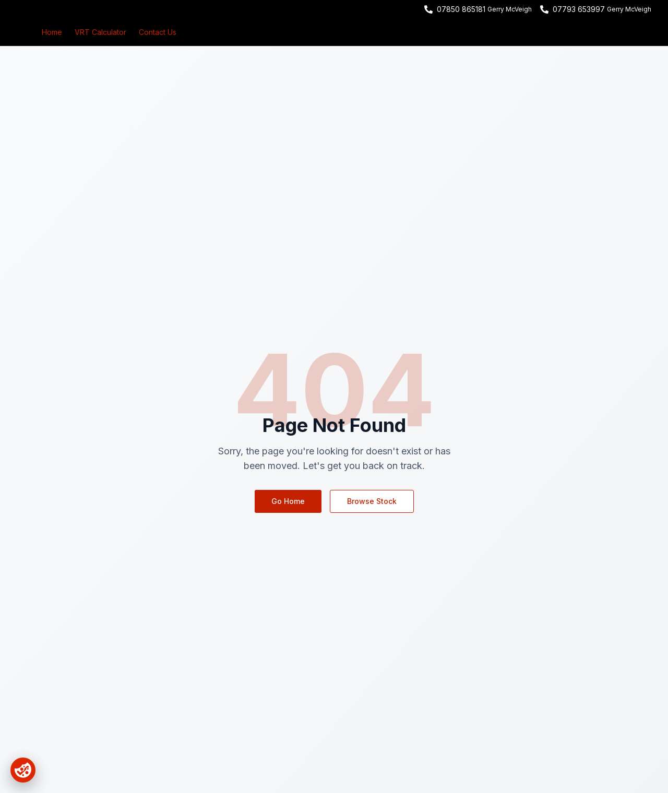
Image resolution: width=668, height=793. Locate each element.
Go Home (288, 501)
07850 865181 (461, 9)
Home (52, 32)
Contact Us (157, 32)
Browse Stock (372, 501)
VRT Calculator (100, 32)
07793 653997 (579, 9)
